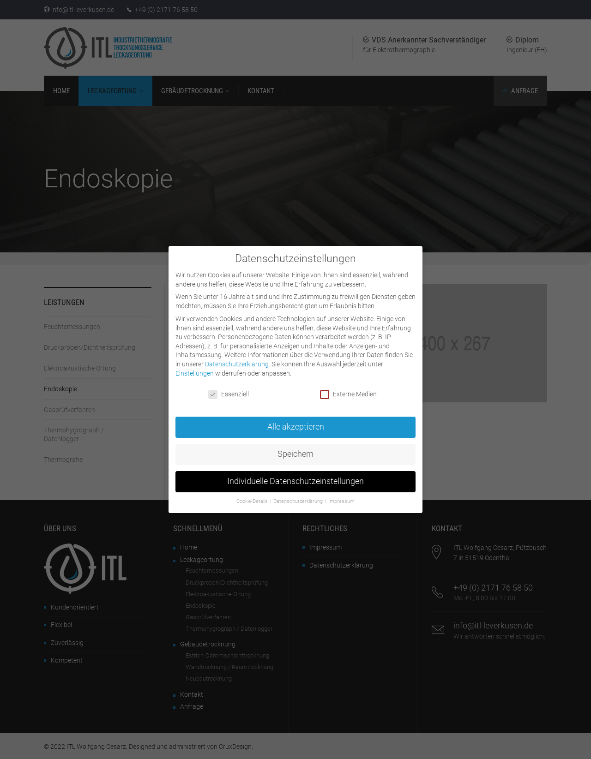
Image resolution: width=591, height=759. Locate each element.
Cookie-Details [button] (252, 493)
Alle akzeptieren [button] (295, 419)
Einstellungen (194, 365)
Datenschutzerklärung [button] (298, 493)
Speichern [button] (295, 446)
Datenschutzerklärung (237, 356)
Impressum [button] (341, 493)
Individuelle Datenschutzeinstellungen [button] (295, 473)
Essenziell (228, 386)
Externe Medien (348, 386)
